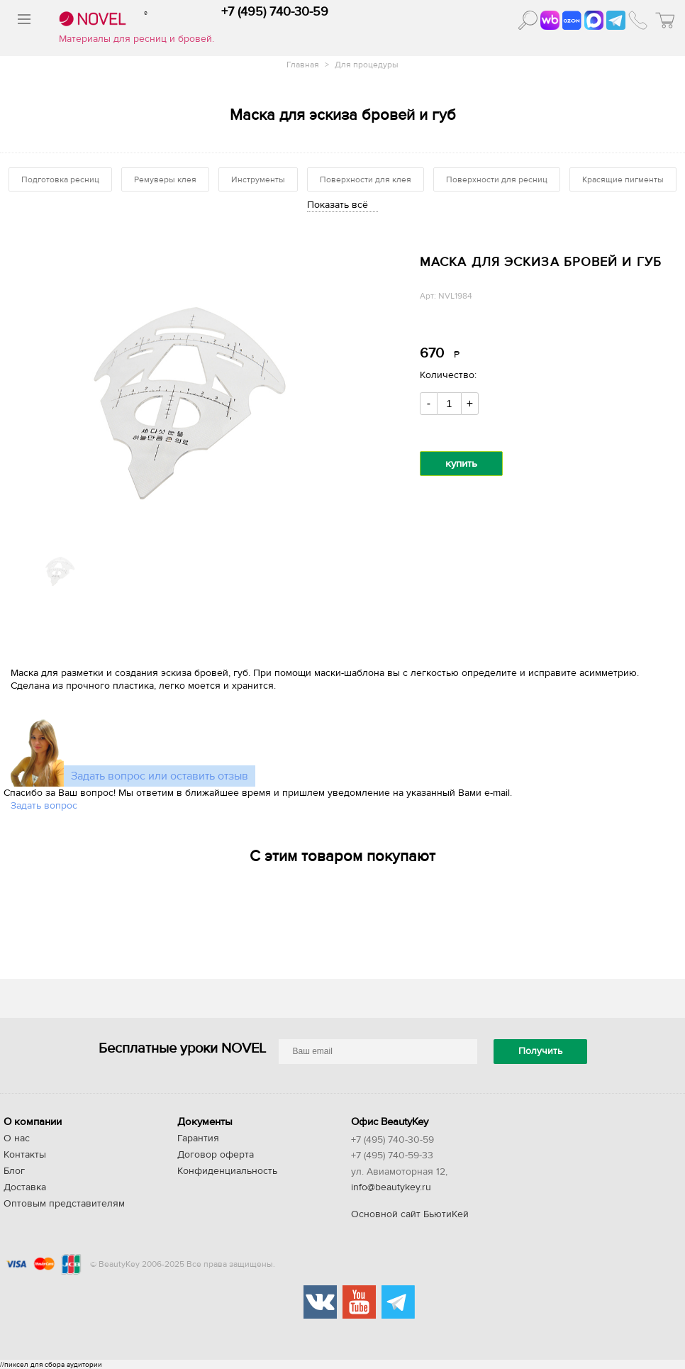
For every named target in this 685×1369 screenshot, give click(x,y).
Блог (14, 1171)
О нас (17, 1138)
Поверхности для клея (365, 179)
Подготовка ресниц (60, 179)
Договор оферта (215, 1154)
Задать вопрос (44, 805)
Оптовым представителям (64, 1203)
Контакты (25, 1154)
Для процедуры (367, 64)
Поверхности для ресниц (496, 179)
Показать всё (337, 205)
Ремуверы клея (165, 179)
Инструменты (258, 179)
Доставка (25, 1187)
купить (461, 463)
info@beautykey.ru (391, 1187)
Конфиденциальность (227, 1171)
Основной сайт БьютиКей (410, 1214)
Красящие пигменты (623, 179)
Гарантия (198, 1138)
